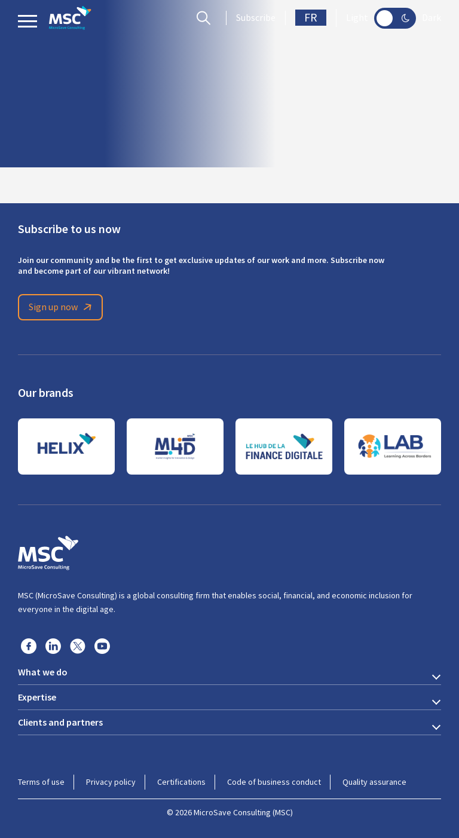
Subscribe (256, 18)
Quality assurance (374, 781)
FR (310, 17)
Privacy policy (111, 781)
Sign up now (62, 307)
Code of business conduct (274, 781)
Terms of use (41, 781)
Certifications (181, 781)
